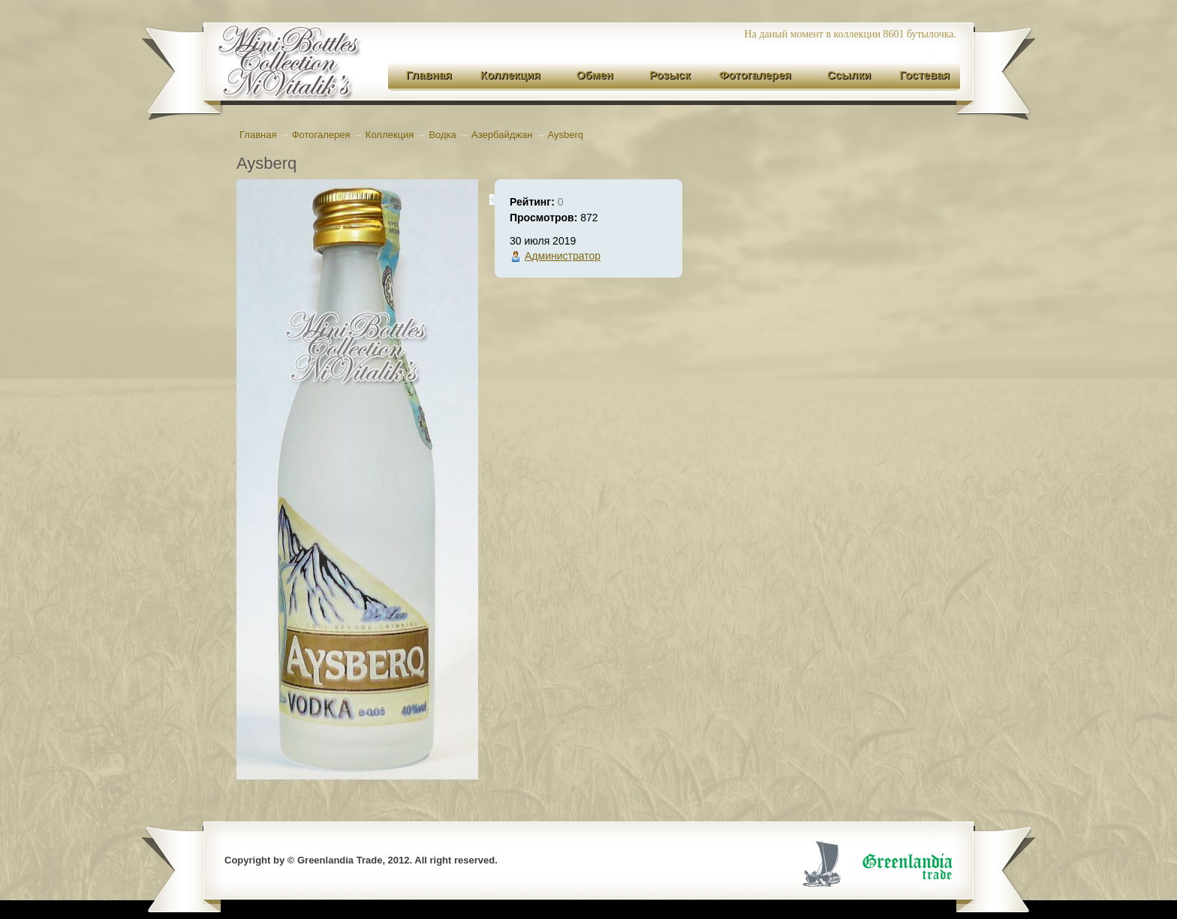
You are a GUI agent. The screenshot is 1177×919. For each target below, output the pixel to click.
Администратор (563, 256)
